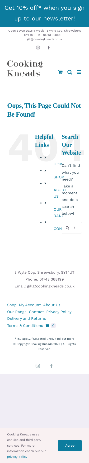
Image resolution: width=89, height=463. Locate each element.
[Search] (68, 228)
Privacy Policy (58, 312)
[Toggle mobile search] (69, 72)
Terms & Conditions (25, 325)
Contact (36, 312)
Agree (70, 445)
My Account (30, 305)
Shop (12, 305)
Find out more (64, 338)
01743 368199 (51, 279)
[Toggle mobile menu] (79, 72)
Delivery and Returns (26, 318)
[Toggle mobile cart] (60, 72)
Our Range (17, 312)
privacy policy (17, 456)
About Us (51, 305)
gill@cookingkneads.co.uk (44, 39)
